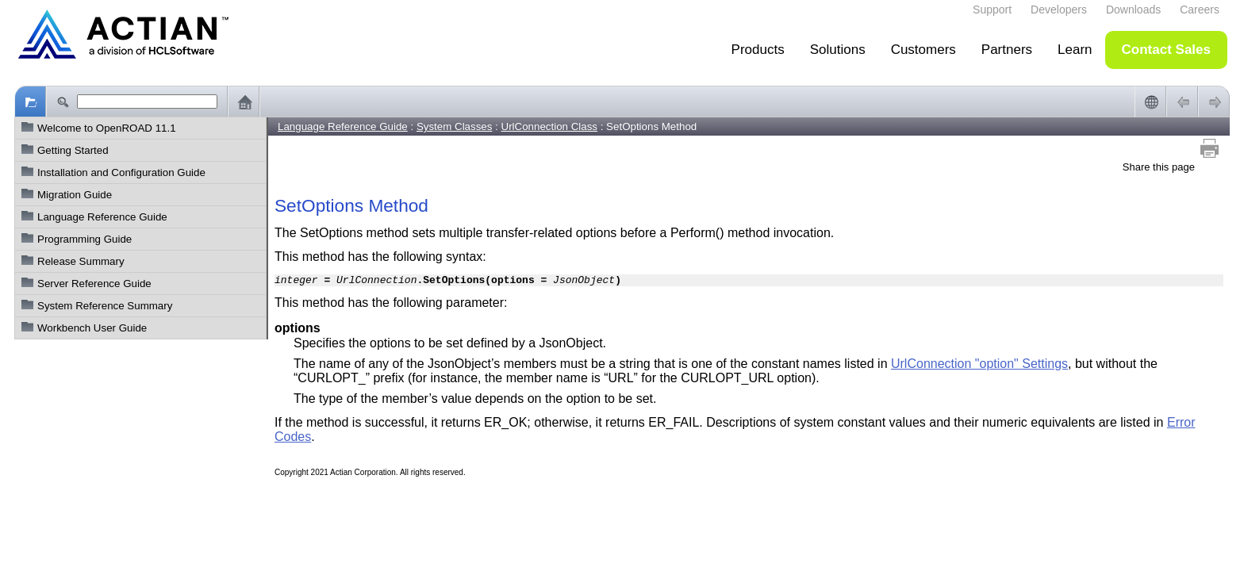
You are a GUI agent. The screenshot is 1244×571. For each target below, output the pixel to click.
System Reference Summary (104, 306)
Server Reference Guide (94, 283)
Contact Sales (1166, 49)
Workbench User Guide (92, 328)
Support (992, 9)
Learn (1075, 49)
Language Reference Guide (102, 217)
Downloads (1133, 9)
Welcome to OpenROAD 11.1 (106, 128)
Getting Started (73, 150)
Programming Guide (84, 239)
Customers (923, 49)
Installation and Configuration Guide (121, 172)
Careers (1199, 9)
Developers (1059, 9)
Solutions (838, 49)
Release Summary (81, 261)
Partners (1006, 49)
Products (758, 49)
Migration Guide (74, 195)
